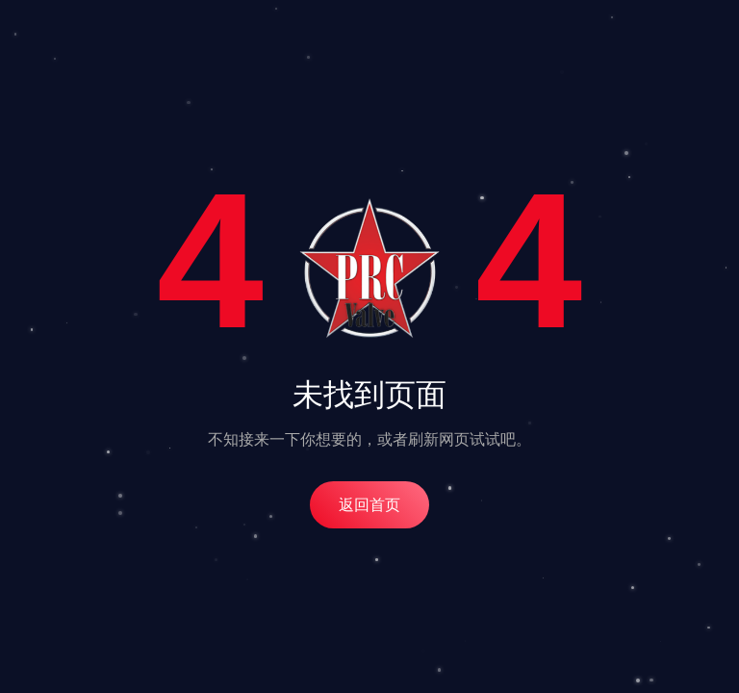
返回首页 (369, 505)
